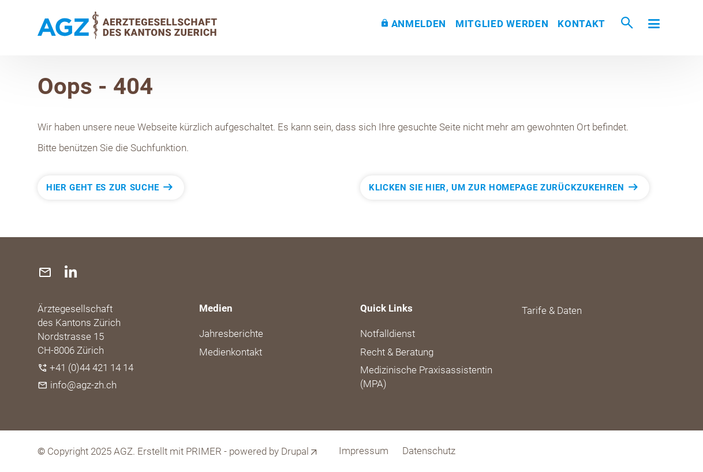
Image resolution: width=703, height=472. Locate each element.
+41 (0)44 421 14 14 (91, 367)
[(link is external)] (71, 272)
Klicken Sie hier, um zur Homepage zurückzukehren (497, 187)
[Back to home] (127, 25)
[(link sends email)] (46, 272)
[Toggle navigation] (653, 23)
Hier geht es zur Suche (102, 187)
